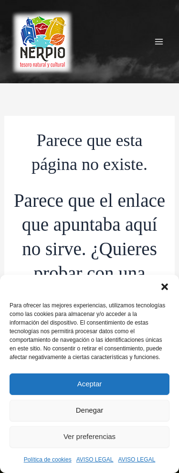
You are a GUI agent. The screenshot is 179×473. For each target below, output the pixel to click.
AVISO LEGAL (95, 459)
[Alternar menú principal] (158, 41)
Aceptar (89, 384)
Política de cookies (48, 459)
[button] (164, 287)
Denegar (90, 410)
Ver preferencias (89, 436)
